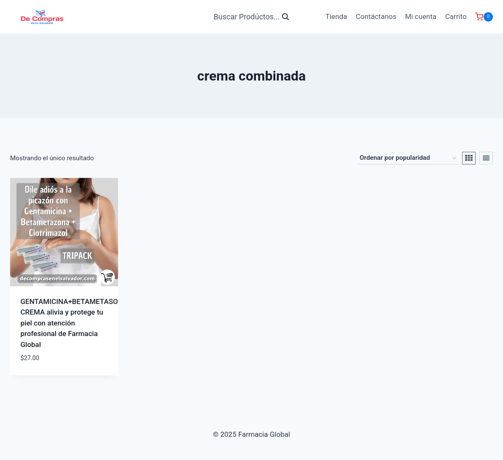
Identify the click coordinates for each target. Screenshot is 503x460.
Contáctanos (376, 16)
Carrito (456, 16)
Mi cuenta (421, 16)
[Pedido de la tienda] (408, 158)
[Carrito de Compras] (484, 17)
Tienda (336, 16)
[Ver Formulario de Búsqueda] (251, 17)
